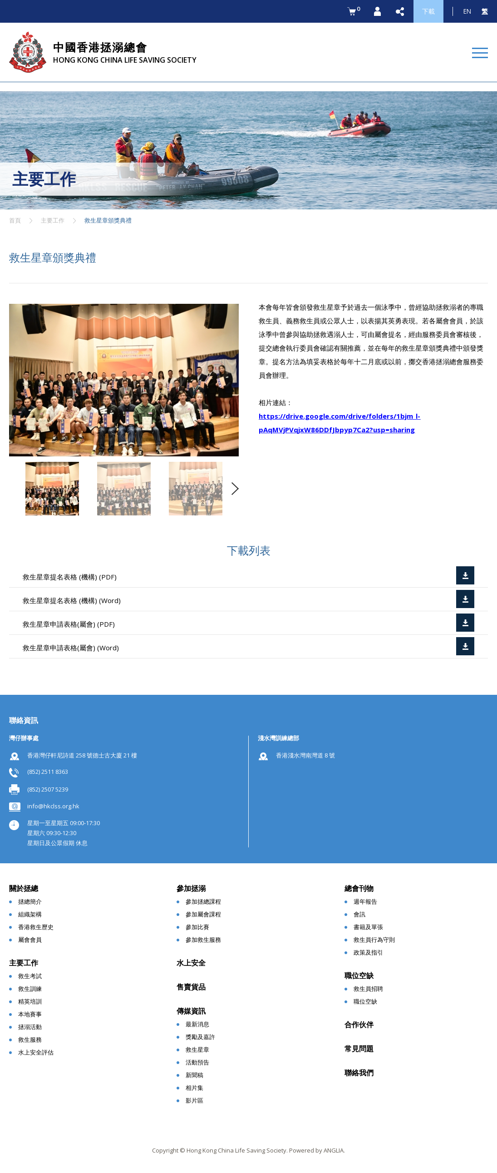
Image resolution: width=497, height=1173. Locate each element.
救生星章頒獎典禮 (108, 220)
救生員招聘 (368, 989)
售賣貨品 (191, 987)
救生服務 (30, 1039)
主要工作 (52, 220)
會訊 (359, 914)
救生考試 (30, 976)
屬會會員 (30, 939)
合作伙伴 (359, 1024)
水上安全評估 (36, 1052)
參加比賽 (197, 927)
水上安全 (191, 963)
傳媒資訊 (191, 1011)
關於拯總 (23, 888)
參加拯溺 (191, 888)
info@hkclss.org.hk (53, 806)
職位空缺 (359, 975)
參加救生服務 (203, 939)
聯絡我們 (359, 1073)
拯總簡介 (30, 901)
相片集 (194, 1088)
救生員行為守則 (374, 939)
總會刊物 (359, 888)
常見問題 (359, 1049)
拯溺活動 (30, 1027)
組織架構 (30, 914)
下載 (428, 11)
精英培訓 (30, 1001)
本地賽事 (30, 1014)
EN (467, 11)
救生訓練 (30, 989)
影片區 (194, 1100)
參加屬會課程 (203, 914)
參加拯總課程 (203, 901)
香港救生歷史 (36, 927)
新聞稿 (194, 1075)
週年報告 (365, 901)
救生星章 (197, 1049)
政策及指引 (368, 952)
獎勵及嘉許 (200, 1037)
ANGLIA (334, 1150)
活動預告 (197, 1062)
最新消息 (197, 1024)
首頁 (15, 220)
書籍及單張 (368, 927)
